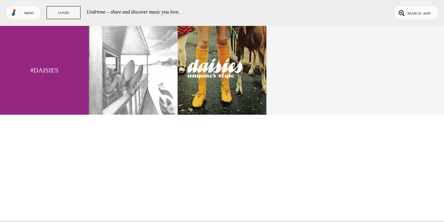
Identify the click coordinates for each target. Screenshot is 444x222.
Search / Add (413, 12)
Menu (29, 13)
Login (63, 12)
